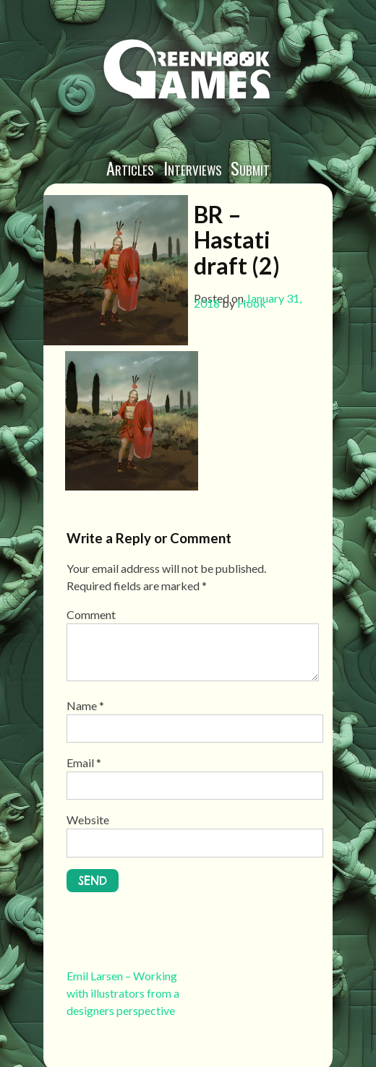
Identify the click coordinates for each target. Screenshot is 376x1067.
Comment (91, 614)
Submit (250, 168)
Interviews (192, 168)
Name (85, 705)
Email (84, 762)
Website (88, 819)
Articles (130, 168)
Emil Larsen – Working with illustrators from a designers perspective (123, 993)
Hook (251, 303)
